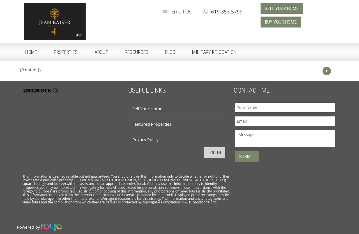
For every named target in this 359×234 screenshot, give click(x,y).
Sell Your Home (147, 108)
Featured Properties (151, 124)
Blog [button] (170, 52)
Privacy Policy (145, 139)
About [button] (101, 52)
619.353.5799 (226, 11)
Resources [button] (136, 52)
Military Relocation (214, 52)
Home (31, 52)
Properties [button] (66, 52)
